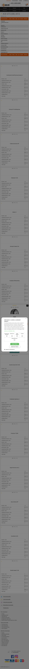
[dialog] (14, 334)
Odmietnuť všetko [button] (14, 346)
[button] (9, 349)
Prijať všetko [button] (14, 344)
